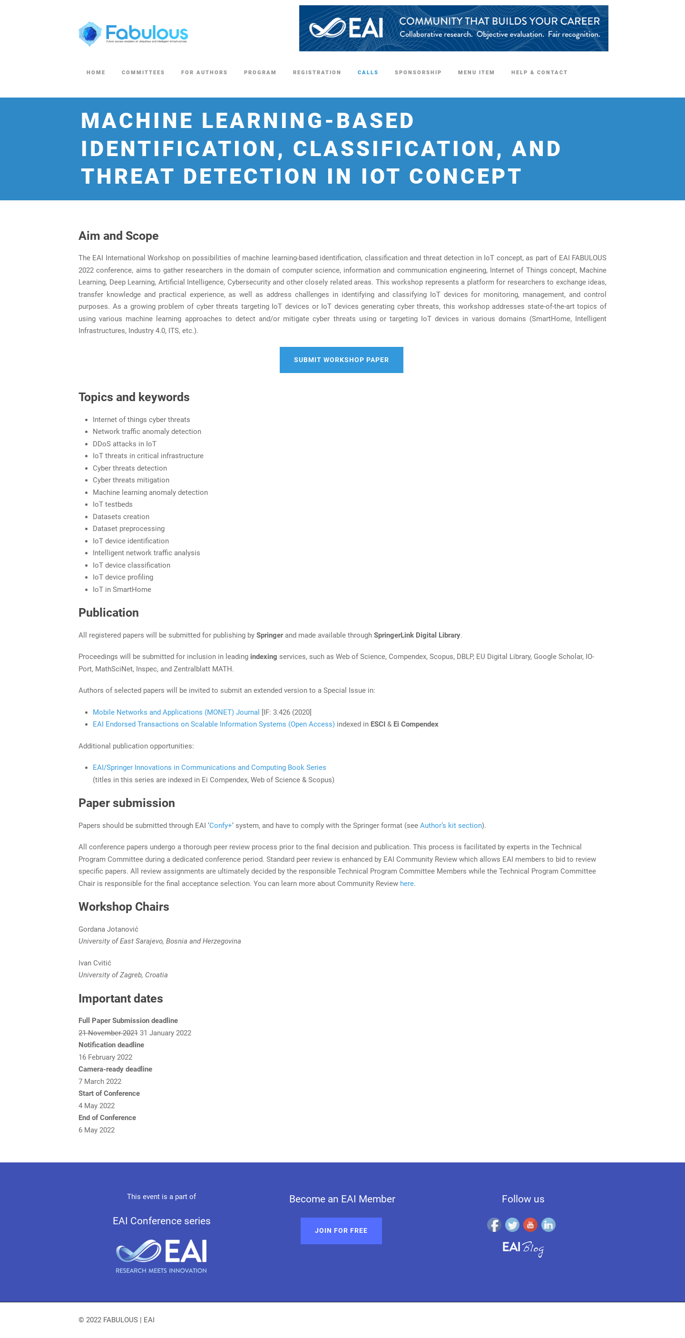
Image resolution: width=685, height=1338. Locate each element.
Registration (317, 72)
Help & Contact (539, 72)
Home (96, 72)
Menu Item (476, 72)
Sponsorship (418, 72)
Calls (368, 72)
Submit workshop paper (341, 360)
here (407, 883)
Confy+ (220, 825)
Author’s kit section (451, 825)
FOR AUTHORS (204, 72)
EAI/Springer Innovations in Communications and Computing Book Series (209, 767)
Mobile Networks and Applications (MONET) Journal (176, 712)
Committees (143, 72)
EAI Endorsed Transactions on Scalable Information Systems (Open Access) (214, 724)
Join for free (341, 1230)
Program (260, 72)
